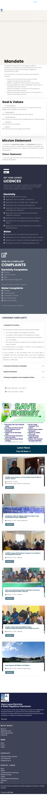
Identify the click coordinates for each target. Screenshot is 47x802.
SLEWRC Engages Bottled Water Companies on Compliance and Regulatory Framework (22, 553)
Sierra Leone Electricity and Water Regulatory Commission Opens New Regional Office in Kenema (22, 590)
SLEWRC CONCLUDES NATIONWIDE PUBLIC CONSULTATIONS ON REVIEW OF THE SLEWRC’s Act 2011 (22, 627)
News (15, 483)
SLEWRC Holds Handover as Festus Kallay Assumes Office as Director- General (23, 477)
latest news (10, 483)
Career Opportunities (25, 668)
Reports (37, 15)
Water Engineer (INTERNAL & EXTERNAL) (17, 665)
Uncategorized (26, 483)
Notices (43, 15)
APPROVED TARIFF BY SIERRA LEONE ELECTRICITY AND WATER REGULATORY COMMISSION (22, 516)
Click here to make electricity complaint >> (14, 284)
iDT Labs (10, 792)
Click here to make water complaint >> (13, 305)
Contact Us (37, 19)
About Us (41, 2)
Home (35, 2)
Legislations (38, 8)
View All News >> (23, 451)
